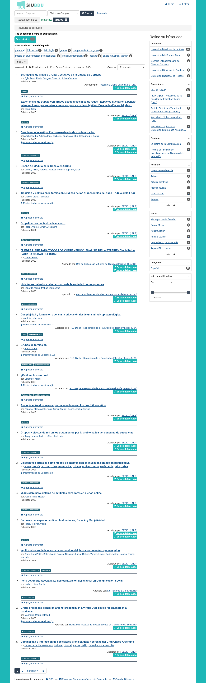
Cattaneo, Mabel (32, 379)
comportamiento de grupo (86, 50)
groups (63, 50)
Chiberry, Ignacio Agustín (65, 136)
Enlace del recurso (125, 88)
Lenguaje (156, 262)
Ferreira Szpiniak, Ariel (68, 169)
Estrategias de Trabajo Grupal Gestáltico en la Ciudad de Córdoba (61, 74)
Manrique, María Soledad (37, 615)
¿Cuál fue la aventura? (34, 375)
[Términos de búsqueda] (30, 13)
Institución (156, 43)
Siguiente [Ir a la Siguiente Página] (32, 670)
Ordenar (112, 67)
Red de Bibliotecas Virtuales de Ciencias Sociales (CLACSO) (106, 264)
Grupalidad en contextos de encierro (43, 223)
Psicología (49, 50)
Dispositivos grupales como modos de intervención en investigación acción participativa (75, 462)
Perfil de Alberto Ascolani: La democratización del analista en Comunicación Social (72, 580)
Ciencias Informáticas (73, 56)
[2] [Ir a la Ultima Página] (43, 670)
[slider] (152, 292)
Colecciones (157, 84)
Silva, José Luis (55, 436)
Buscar (87, 13)
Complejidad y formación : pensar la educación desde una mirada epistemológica (71, 314)
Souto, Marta (30, 348)
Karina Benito (31, 257)
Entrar (184, 4)
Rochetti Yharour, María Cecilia (97, 466)
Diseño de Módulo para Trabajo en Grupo (46, 166)
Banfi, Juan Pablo (33, 554)
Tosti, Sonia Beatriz (57, 409)
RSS (49, 679)
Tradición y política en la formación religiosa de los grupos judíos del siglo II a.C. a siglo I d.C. (78, 193)
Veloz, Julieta (121, 466)
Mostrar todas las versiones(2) (37, 621)
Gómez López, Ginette (69, 466)
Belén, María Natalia (53, 554)
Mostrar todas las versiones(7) (37, 324)
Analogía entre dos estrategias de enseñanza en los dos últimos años (63, 405)
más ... (21, 61)
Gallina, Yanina (89, 554)
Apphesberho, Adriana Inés (38, 136)
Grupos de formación (34, 345)
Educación (32, 50)
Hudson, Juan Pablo (34, 584)
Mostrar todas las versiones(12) (38, 355)
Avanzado (102, 13)
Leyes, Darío (104, 554)
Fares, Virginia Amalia (35, 524)
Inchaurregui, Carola (89, 136)
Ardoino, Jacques (33, 318)
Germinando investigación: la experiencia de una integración (58, 132)
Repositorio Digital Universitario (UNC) (118, 84)
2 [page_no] (22, 670)
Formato (155, 164)
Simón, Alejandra (48, 227)
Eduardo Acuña (32, 288)
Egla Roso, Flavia (33, 78)
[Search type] (63, 13)
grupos (20, 50)
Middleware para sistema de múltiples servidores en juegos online (61, 493)
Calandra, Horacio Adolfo (101, 645)
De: (152, 282)
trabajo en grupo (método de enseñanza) (35, 56)
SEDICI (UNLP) (129, 115)
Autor (154, 213)
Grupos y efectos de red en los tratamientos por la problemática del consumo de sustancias (77, 432)
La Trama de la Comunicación (122, 590)
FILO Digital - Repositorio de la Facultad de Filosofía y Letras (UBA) (103, 328)
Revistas (155, 138)
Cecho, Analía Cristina (79, 409)
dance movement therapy (115, 56)
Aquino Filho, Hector (34, 496)
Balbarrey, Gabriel (63, 645)
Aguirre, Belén (80, 645)
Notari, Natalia (119, 554)
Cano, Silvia (30, 109)
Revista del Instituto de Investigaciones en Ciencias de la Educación (103, 624)
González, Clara (49, 466)
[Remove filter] (66, 19)
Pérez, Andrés (31, 227)
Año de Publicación (161, 276)
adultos (93, 56)
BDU (20, 5)
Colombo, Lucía (73, 554)
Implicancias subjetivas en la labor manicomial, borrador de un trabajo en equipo (70, 550)
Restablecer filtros (27, 19)
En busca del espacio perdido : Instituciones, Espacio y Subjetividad (63, 520)
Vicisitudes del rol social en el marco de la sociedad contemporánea (62, 284)
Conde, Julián (31, 169)
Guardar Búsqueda (123, 679)
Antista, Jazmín (32, 466)
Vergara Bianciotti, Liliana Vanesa (60, 78)
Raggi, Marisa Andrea (35, 436)
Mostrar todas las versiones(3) (37, 142)
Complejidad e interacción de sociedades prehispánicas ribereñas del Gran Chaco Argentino (77, 641)
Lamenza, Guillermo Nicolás (38, 645)
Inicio (169, 4)
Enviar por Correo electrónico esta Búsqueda (83, 679)
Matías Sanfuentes (50, 288)
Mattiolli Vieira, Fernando (36, 196)
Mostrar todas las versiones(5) (37, 385)
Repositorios (23, 39)
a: (172, 282)
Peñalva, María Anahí (35, 409)
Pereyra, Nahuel (48, 169)
